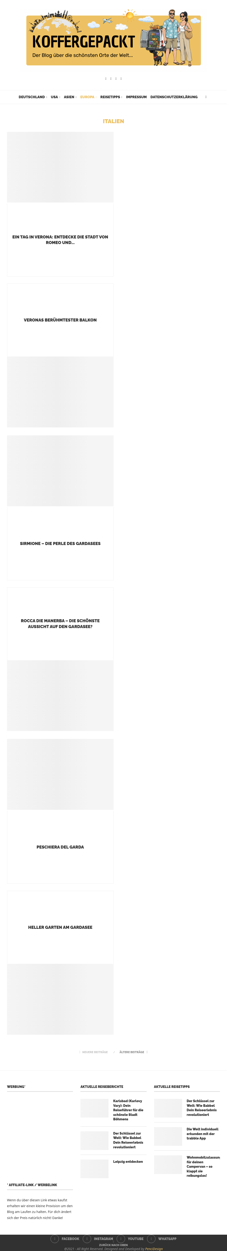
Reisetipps (110, 97)
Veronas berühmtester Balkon (60, 320)
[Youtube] (116, 78)
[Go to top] (113, 1245)
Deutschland (32, 97)
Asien (69, 97)
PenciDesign (154, 1249)
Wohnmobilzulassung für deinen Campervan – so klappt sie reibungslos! (203, 1167)
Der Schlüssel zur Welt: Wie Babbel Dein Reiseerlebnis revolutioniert (128, 1140)
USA (54, 97)
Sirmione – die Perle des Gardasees (60, 543)
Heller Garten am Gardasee (60, 927)
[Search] (206, 97)
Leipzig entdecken (128, 1162)
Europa (87, 97)
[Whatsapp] (121, 78)
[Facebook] (105, 78)
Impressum (136, 97)
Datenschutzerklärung (174, 97)
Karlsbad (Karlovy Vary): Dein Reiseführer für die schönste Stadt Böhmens (128, 1110)
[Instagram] (111, 78)
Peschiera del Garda (60, 847)
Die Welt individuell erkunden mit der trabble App (203, 1133)
